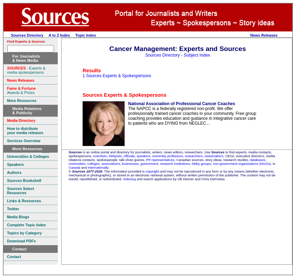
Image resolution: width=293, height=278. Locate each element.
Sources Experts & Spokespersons (124, 95)
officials (129, 156)
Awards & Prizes (21, 90)
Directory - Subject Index (177, 55)
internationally (98, 167)
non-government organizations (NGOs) (242, 164)
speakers (144, 156)
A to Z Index (59, 35)
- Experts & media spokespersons (26, 70)
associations (111, 164)
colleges (93, 164)
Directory (27, 35)
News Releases (264, 35)
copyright (152, 171)
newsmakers (213, 156)
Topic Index (85, 35)
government (149, 164)
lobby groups (201, 164)
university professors (167, 156)
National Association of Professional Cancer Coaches (181, 103)
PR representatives (160, 160)
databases (257, 160)
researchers (194, 156)
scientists (100, 156)
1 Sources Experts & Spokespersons (117, 75)
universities (77, 164)
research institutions (175, 164)
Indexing (129, 179)
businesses (130, 164)
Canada (75, 167)
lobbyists (115, 156)
